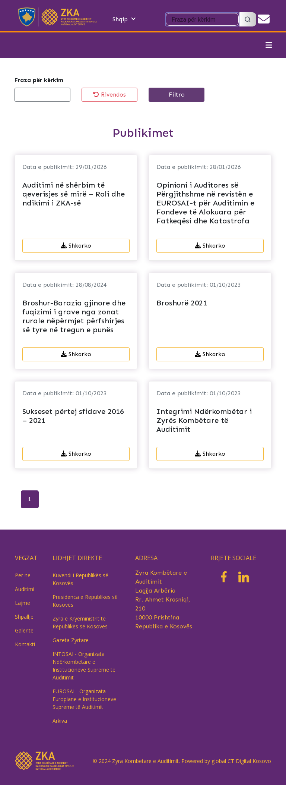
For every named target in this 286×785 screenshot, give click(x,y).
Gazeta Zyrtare (71, 640)
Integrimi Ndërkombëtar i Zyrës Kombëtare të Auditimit (204, 420)
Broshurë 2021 (181, 302)
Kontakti (25, 644)
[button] (132, 19)
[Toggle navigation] (269, 45)
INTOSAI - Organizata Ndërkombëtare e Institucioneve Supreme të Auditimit (84, 665)
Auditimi (24, 589)
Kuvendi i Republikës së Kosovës (80, 579)
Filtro (177, 94)
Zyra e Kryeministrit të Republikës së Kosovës (80, 622)
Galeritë (24, 630)
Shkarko (76, 245)
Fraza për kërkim (39, 80)
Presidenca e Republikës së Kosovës (85, 600)
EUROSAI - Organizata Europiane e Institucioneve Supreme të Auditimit (84, 699)
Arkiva (60, 720)
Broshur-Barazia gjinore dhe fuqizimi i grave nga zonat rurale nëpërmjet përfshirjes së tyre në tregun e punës (73, 316)
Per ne (23, 575)
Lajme (22, 602)
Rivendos (109, 94)
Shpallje (24, 616)
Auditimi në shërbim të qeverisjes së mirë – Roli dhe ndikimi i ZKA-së (73, 193)
